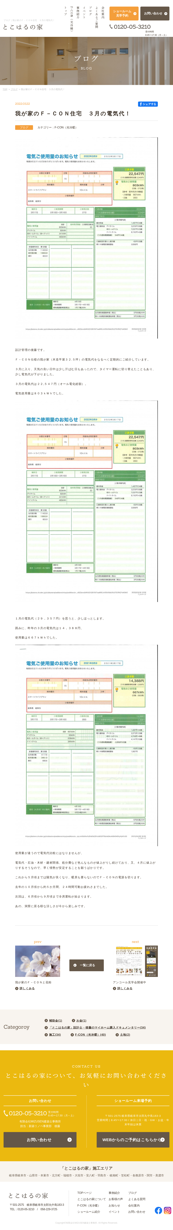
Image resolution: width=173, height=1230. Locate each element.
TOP (5, 89)
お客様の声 (116, 1199)
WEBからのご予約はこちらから (132, 1140)
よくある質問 (136, 1199)
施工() (55, 1034)
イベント (114, 1211)
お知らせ (114, 1205)
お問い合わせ (39, 1140)
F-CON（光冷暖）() (90, 1034)
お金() (81, 1020)
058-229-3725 (48, 1209)
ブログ (14, 89)
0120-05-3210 (132, 26)
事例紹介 (114, 1192)
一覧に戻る (87, 965)
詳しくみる (27, 988)
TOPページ (84, 1192)
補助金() (55, 1020)
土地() (125, 1034)
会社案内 (134, 1205)
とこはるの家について (91, 1199)
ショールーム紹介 (88, 1211)
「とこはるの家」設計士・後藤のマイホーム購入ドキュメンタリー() (97, 1027)
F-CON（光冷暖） (89, 1205)
